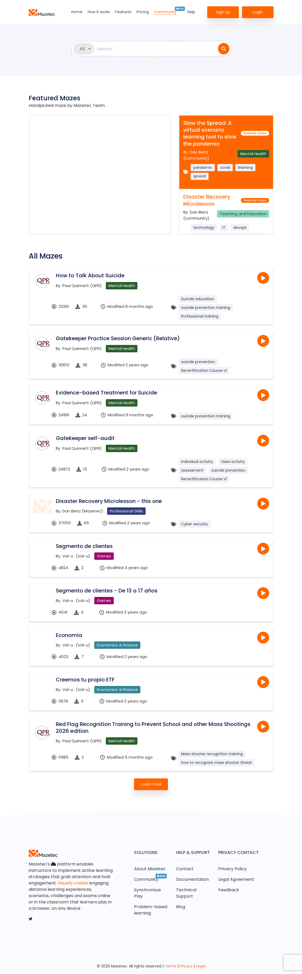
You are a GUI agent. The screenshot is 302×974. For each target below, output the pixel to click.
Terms (170, 967)
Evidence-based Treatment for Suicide (106, 392)
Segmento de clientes (84, 546)
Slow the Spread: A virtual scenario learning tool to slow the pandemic (209, 133)
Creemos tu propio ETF (85, 680)
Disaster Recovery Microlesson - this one (109, 501)
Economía (69, 635)
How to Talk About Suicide (90, 275)
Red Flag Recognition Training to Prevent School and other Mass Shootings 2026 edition (153, 728)
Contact (185, 870)
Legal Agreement (236, 880)
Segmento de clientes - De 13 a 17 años (106, 590)
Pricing (143, 11)
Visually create (73, 884)
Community (165, 11)
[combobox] (156, 49)
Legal (200, 967)
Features (123, 11)
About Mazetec (150, 870)
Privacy (186, 967)
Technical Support (186, 894)
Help (191, 11)
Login (258, 11)
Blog (180, 907)
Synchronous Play (147, 894)
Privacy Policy (232, 870)
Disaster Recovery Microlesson (206, 200)
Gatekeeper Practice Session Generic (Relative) (118, 338)
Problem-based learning (150, 910)
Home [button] (76, 11)
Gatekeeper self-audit (85, 438)
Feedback (228, 891)
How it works (99, 11)
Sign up (223, 11)
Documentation (192, 880)
